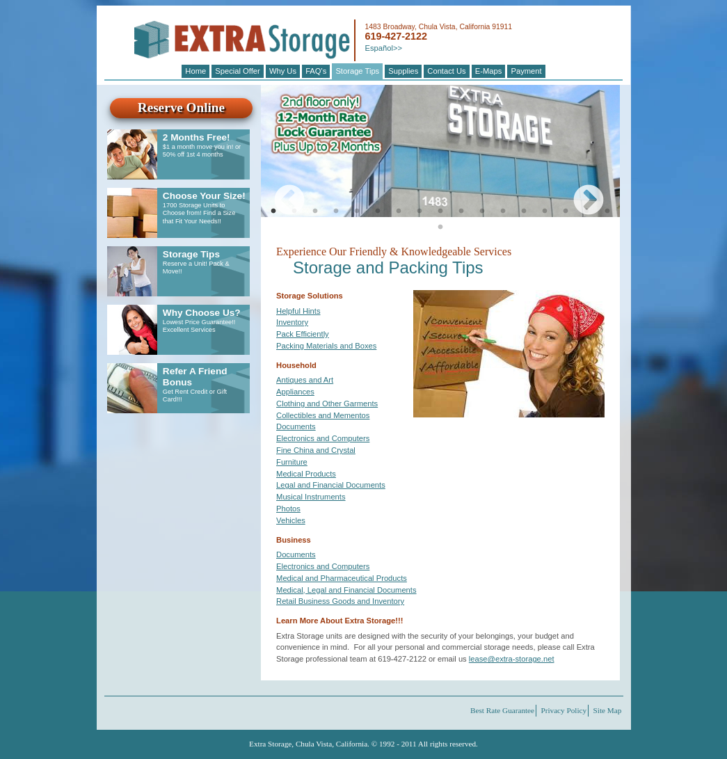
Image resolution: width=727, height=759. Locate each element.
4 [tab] (336, 211)
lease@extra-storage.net (511, 659)
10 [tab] (461, 211)
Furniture (291, 462)
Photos (288, 508)
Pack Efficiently (302, 334)
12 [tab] (503, 211)
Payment (526, 71)
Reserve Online (181, 107)
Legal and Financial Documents (330, 485)
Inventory (292, 322)
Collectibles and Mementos (322, 415)
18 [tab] (440, 227)
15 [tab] (566, 211)
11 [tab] (482, 211)
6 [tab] (378, 211)
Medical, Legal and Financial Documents (346, 590)
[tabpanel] (440, 151)
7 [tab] (399, 211)
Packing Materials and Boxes (326, 346)
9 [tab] (440, 211)
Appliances (295, 392)
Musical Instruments (310, 497)
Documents (296, 426)
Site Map (607, 711)
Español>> (383, 48)
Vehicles (290, 520)
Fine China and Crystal (315, 450)
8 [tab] (419, 211)
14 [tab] (545, 211)
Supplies (403, 71)
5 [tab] (357, 211)
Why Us (282, 71)
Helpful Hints (298, 311)
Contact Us (446, 71)
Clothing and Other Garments (327, 403)
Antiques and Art (304, 380)
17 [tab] (607, 211)
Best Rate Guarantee (502, 711)
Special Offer (237, 71)
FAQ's (315, 71)
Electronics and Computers (322, 438)
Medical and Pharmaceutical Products (341, 578)
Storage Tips (357, 71)
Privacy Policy (564, 711)
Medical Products (306, 474)
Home (195, 71)
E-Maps (488, 71)
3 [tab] (315, 211)
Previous (279, 191)
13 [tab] (524, 211)
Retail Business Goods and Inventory (340, 601)
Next (578, 191)
